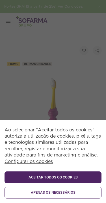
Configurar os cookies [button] (29, 161)
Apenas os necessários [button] (53, 192)
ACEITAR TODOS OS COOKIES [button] (53, 177)
